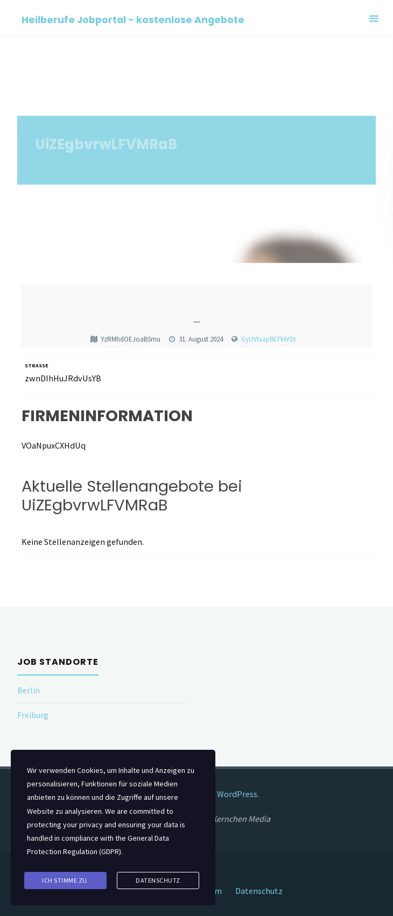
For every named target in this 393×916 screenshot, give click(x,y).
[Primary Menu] (373, 18)
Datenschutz (259, 890)
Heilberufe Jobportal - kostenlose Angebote (133, 19)
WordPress (237, 794)
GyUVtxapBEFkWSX (268, 339)
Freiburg (32, 714)
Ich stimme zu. (65, 880)
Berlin (28, 690)
